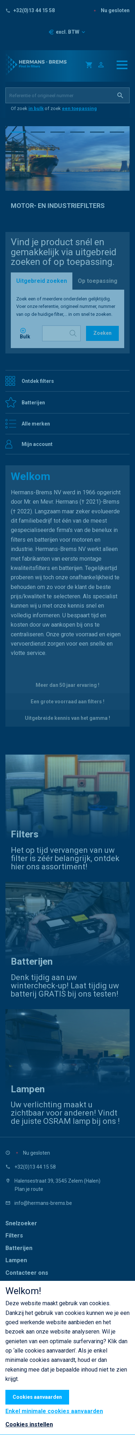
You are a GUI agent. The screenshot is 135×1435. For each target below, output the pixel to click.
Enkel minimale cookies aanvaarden (54, 1411)
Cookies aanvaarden (37, 1397)
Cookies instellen (29, 1424)
